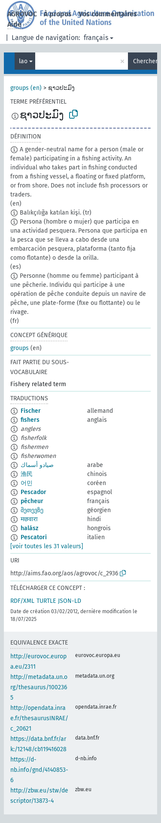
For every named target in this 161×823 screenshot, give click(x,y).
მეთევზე (32, 510)
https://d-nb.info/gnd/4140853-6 (39, 770)
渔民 (27, 474)
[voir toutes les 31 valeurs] (46, 546)
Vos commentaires (108, 14)
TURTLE (46, 601)
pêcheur (32, 501)
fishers (30, 420)
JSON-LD (69, 601)
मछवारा (29, 519)
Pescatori (34, 537)
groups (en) (26, 88)
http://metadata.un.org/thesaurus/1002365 (38, 687)
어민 (27, 483)
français (96, 38)
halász (29, 528)
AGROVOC (22, 14)
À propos (58, 14)
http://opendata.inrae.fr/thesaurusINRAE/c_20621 (39, 718)
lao (23, 61)
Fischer (31, 411)
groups (19, 348)
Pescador (33, 492)
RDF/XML (22, 601)
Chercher (145, 61)
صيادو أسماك (37, 465)
